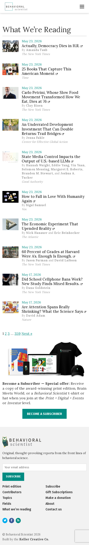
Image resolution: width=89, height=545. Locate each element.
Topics (7, 498)
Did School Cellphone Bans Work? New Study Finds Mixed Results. (52, 281)
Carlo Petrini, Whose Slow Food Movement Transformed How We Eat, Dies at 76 (51, 97)
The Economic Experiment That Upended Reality (50, 226)
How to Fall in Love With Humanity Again (53, 198)
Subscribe (53, 486)
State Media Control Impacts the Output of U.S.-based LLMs (51, 158)
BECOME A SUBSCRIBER (44, 414)
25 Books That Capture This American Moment (46, 71)
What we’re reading (16, 509)
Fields (6, 504)
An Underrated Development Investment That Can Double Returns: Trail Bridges (47, 129)
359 (17, 333)
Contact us (54, 509)
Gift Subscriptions (59, 492)
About (50, 504)
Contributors (12, 492)
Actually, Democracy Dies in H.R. (52, 45)
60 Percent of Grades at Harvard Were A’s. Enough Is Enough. (51, 254)
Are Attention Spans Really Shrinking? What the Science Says (54, 309)
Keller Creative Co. (34, 539)
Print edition (11, 486)
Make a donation (58, 498)
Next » (27, 333)
